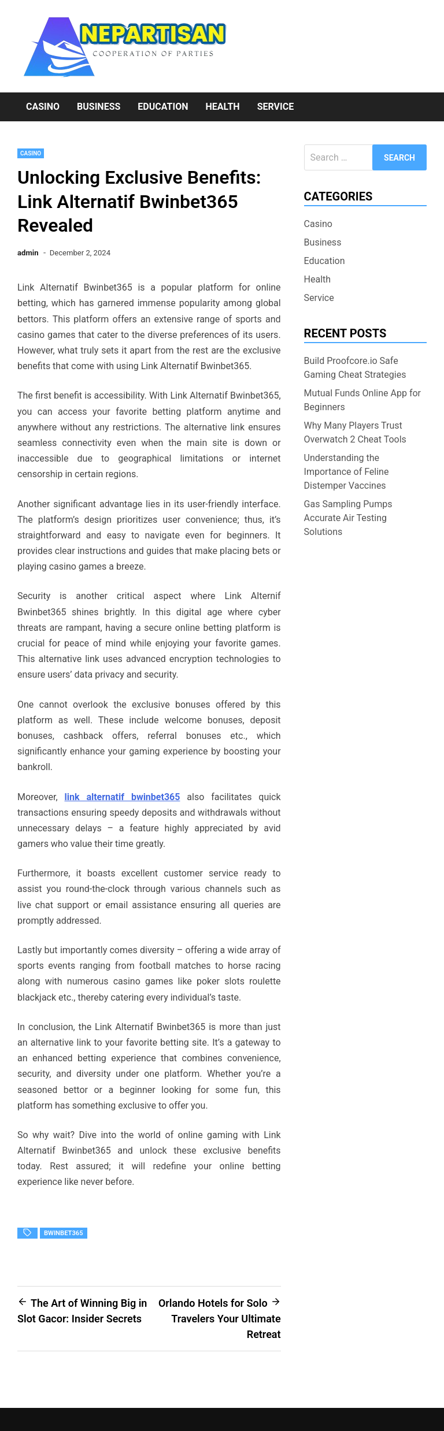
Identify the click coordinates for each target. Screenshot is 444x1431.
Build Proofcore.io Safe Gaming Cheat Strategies (355, 367)
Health (222, 106)
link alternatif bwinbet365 (122, 796)
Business (98, 106)
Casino (43, 106)
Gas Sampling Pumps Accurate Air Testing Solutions (348, 518)
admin (28, 252)
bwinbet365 (63, 1233)
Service (275, 106)
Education (163, 106)
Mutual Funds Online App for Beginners (362, 400)
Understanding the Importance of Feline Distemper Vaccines (346, 471)
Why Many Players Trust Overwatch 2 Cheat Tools (355, 432)
